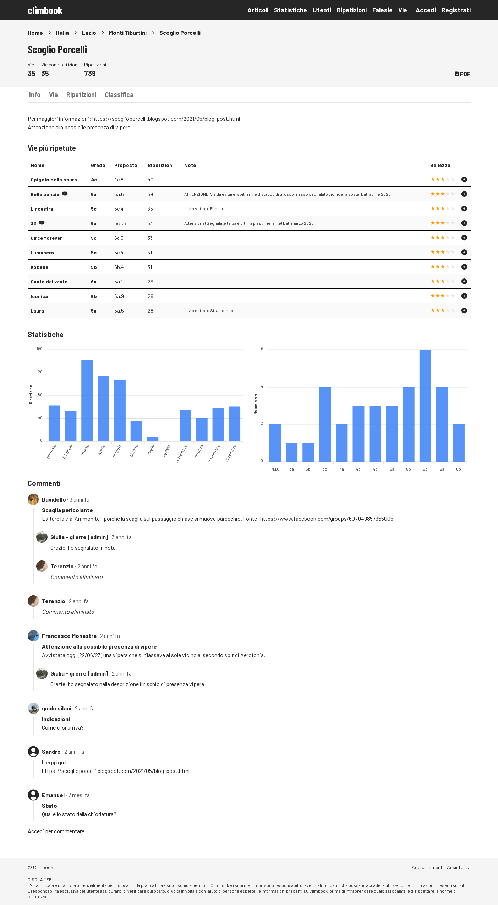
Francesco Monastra (69, 635)
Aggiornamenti (428, 867)
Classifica (119, 94)
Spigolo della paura (54, 180)
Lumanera (42, 252)
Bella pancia (45, 194)
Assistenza (459, 867)
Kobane (39, 267)
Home (35, 32)
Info (34, 94)
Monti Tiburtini (128, 32)
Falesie (382, 10)
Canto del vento (49, 281)
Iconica (39, 296)
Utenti (322, 10)
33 (33, 223)
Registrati (456, 10)
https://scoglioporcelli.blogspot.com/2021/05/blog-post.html (166, 118)
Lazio (89, 32)
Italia (62, 32)
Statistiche (290, 10)
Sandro (51, 751)
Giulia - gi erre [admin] (79, 536)
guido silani (56, 708)
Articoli (257, 10)
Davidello (54, 499)
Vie (402, 10)
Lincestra (42, 209)
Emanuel (53, 794)
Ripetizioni (352, 10)
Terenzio (62, 566)
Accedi (426, 10)
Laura (37, 311)
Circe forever (46, 238)
